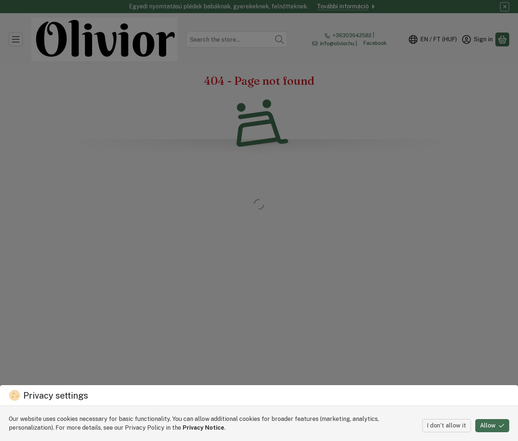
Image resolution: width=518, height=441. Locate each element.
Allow (492, 425)
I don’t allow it (446, 425)
